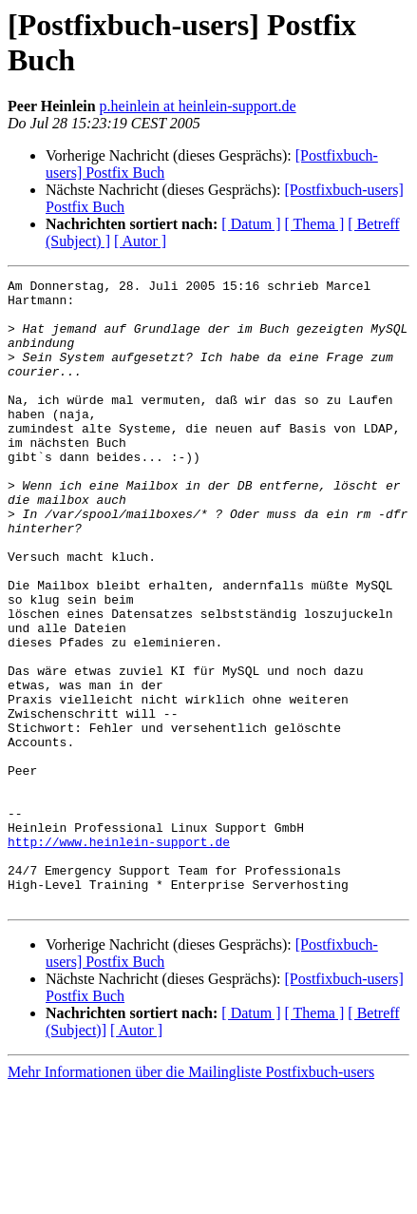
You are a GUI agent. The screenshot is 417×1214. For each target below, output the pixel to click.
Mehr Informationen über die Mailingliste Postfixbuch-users (191, 1197)
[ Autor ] (140, 241)
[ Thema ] (315, 224)
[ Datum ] (250, 224)
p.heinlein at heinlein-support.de (198, 106)
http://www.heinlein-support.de (119, 955)
